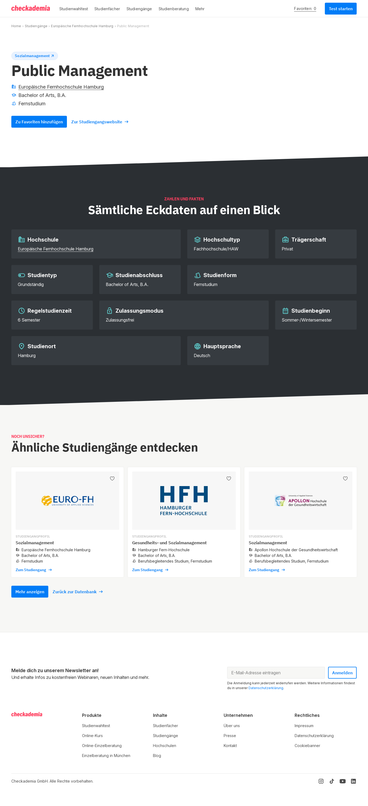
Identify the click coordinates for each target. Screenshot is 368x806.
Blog (157, 755)
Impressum (304, 725)
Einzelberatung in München (106, 755)
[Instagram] (321, 781)
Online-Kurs (92, 735)
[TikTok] (332, 781)
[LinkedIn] (353, 781)
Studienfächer (165, 725)
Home (16, 26)
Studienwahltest (96, 725)
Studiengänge (36, 26)
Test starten (341, 8)
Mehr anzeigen (29, 591)
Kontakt (230, 745)
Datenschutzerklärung (265, 688)
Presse (230, 735)
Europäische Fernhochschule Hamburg (82, 26)
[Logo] (31, 8)
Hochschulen (164, 745)
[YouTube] (342, 781)
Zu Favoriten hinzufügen (39, 121)
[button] (73, 8)
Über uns (232, 725)
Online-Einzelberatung (102, 745)
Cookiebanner (307, 745)
